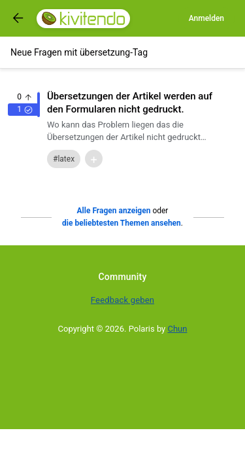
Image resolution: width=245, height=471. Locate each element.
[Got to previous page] (18, 18)
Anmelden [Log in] (206, 18)
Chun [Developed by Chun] (178, 329)
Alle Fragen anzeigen (114, 210)
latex (65, 159)
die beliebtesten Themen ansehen (121, 223)
